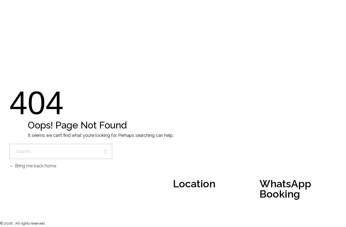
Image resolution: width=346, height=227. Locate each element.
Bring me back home (32, 165)
